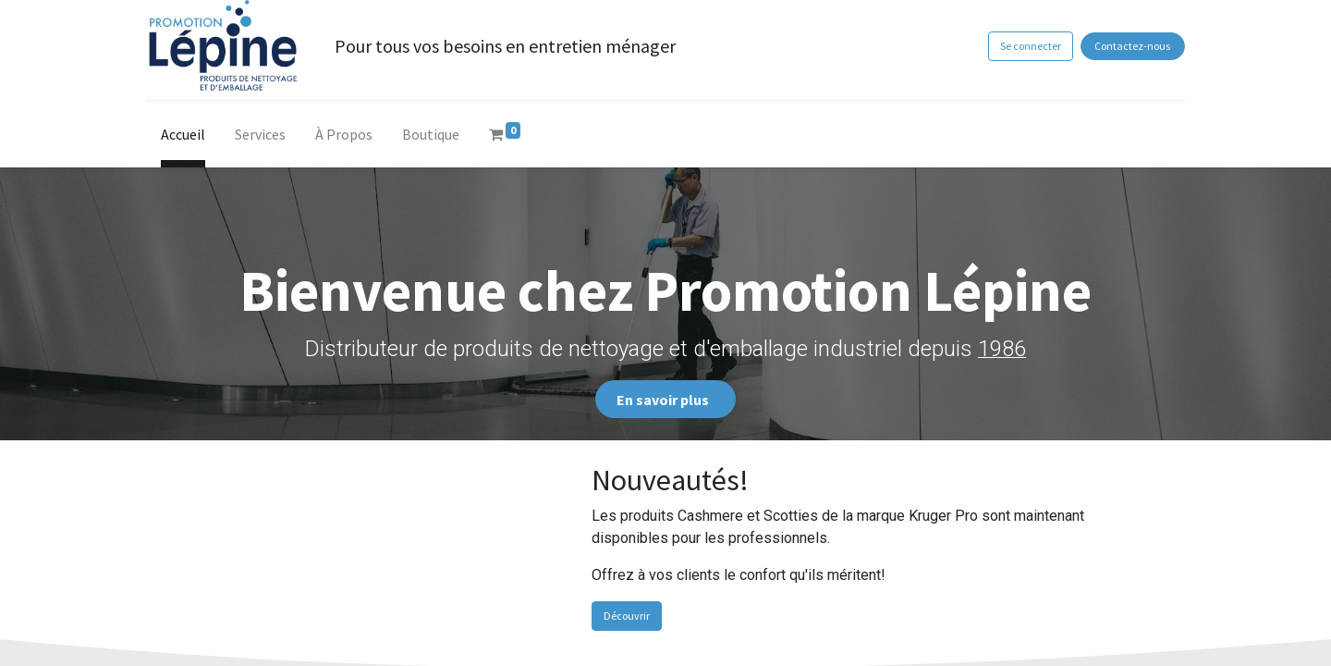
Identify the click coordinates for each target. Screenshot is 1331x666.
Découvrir (627, 616)
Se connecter (1024, 46)
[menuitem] (189, 137)
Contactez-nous (1127, 46)
